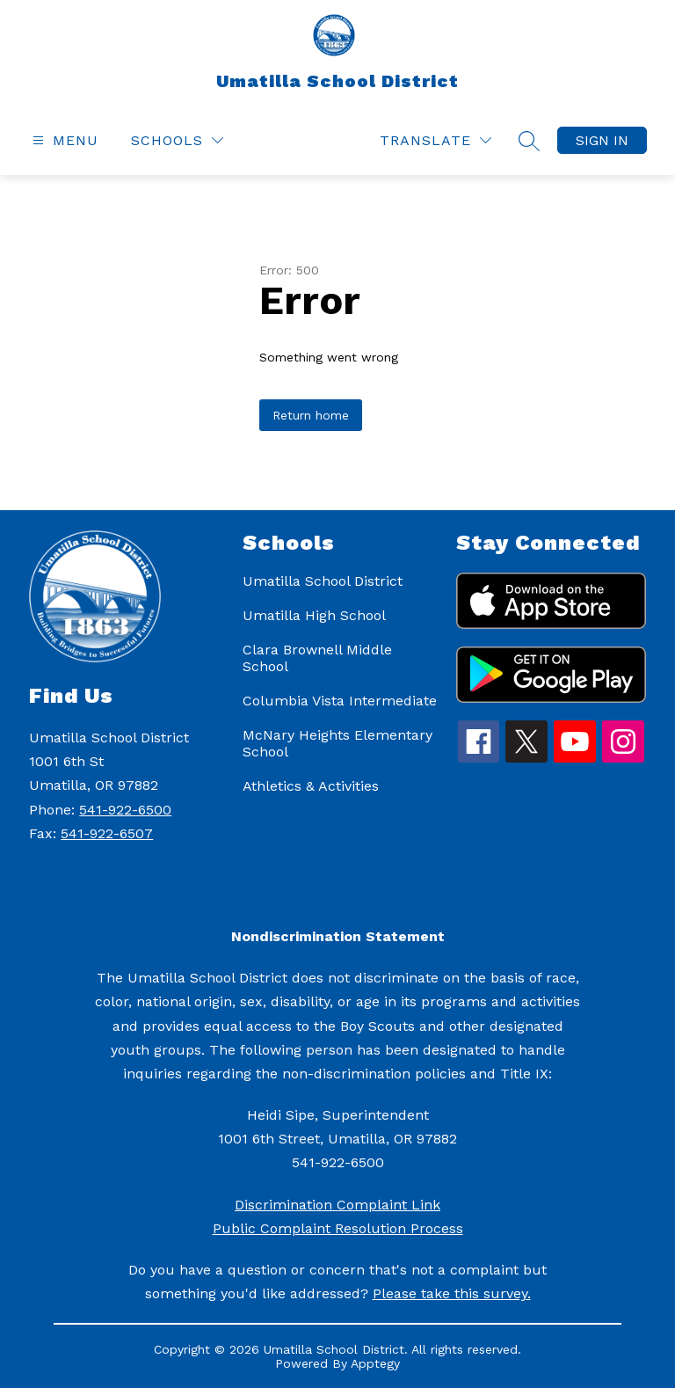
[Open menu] (63, 140)
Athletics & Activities (311, 786)
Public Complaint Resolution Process (338, 1228)
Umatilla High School (314, 615)
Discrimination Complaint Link (337, 1204)
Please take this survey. (452, 1293)
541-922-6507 (107, 833)
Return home (310, 415)
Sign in (602, 140)
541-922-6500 (125, 809)
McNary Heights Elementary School (337, 743)
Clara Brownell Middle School (317, 658)
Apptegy (375, 1363)
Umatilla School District (323, 581)
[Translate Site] (435, 140)
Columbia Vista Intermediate (340, 700)
